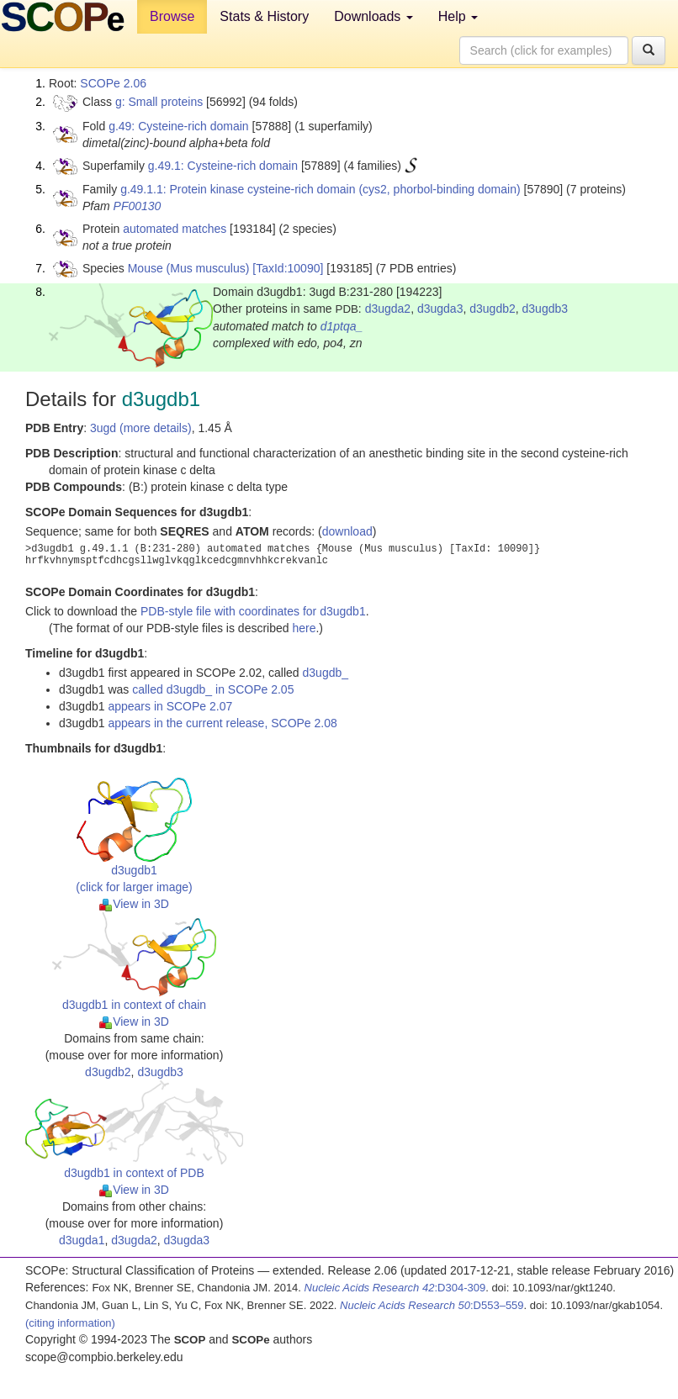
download (347, 531)
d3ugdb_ (326, 672)
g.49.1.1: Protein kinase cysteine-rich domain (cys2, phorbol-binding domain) (320, 189)
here (303, 628)
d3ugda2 (388, 308)
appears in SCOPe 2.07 (170, 706)
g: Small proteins (159, 101)
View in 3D (134, 904)
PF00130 (138, 206)
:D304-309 (395, 1287)
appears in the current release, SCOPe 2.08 (222, 723)
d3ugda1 (82, 1240)
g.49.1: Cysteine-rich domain (223, 165)
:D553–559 (432, 1305)
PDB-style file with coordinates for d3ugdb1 (253, 611)
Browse (172, 16)
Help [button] (458, 16)
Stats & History (264, 16)
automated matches (174, 228)
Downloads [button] (373, 16)
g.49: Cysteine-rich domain (179, 126)
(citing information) (70, 1323)
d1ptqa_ (341, 326)
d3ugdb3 (545, 308)
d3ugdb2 (492, 308)
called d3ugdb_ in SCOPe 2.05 (213, 689)
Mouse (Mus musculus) (189, 268)
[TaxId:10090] (287, 268)
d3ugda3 (440, 308)
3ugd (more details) (141, 428)
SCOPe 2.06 (113, 83)
